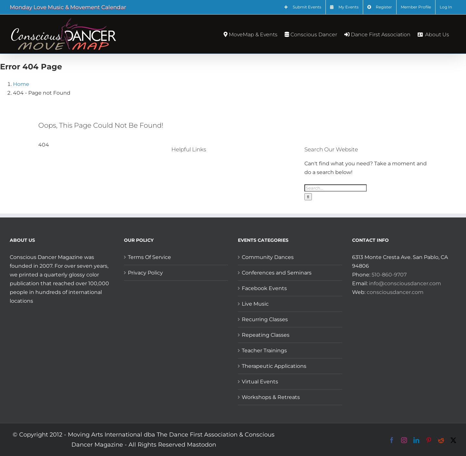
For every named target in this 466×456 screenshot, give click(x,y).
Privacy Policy (145, 273)
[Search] (308, 196)
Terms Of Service (149, 257)
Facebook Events (264, 288)
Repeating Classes (265, 335)
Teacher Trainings (264, 350)
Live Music (255, 304)
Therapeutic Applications (274, 366)
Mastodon (201, 444)
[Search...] (335, 188)
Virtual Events (260, 382)
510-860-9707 (389, 275)
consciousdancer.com (395, 292)
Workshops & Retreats (271, 397)
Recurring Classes (265, 319)
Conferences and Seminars (277, 273)
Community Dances (268, 257)
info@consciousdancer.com (405, 283)
